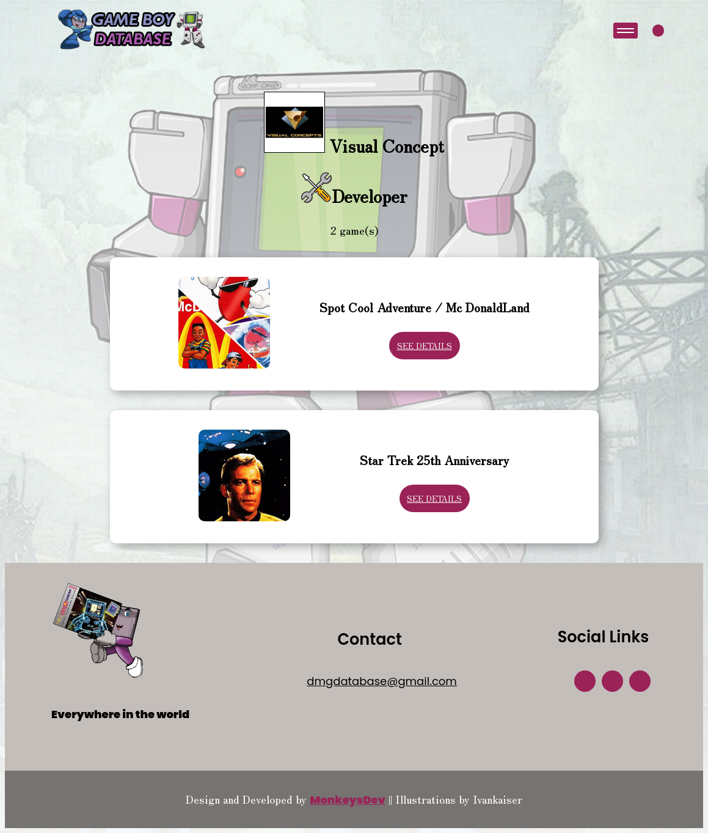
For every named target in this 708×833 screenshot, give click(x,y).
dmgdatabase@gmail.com (382, 681)
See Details (424, 345)
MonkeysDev (347, 799)
